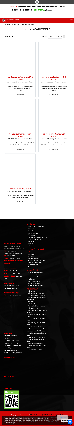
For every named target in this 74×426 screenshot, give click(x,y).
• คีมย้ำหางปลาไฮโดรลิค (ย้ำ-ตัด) (36, 306)
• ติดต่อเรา (30, 244)
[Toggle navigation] (71, 20)
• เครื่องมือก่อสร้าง (32, 308)
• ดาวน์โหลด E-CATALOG (34, 263)
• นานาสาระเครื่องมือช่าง (34, 239)
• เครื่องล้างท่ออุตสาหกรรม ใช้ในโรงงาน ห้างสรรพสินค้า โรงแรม (36, 330)
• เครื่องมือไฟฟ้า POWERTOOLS (36, 293)
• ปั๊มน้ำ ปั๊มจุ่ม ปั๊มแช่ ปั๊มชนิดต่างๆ (36, 327)
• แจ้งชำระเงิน (30, 279)
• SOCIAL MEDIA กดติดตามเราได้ (36, 227)
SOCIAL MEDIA (8, 333)
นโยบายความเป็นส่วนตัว (43, 420)
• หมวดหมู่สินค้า (31, 254)
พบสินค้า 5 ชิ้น (9, 37)
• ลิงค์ (28, 246)
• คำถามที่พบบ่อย (31, 235)
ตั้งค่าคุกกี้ (56, 420)
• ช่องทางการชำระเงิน (33, 277)
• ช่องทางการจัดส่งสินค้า (34, 281)
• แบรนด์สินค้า (31, 256)
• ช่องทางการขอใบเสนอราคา (35, 273)
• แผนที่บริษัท (30, 242)
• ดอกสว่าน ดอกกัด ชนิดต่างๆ (35, 344)
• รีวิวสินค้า (30, 267)
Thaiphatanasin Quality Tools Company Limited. (46, 415)
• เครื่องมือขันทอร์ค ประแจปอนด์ (36, 296)
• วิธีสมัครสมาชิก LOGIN (33, 283)
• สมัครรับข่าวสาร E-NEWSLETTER (37, 237)
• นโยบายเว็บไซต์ (31, 231)
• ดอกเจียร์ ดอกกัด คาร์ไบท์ (34, 350)
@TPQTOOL (16, 350)
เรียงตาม (45, 37)
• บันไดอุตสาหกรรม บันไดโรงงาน (36, 337)
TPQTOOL (15, 343)
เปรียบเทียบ (21, 95)
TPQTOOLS (14, 336)
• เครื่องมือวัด (30, 302)
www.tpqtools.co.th (16, 353)
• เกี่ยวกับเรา (30, 229)
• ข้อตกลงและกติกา (32, 233)
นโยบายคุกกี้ (11, 422)
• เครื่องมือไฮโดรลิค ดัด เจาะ (35, 304)
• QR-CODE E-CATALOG (34, 265)
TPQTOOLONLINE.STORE (11, 341)
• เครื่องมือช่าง (31, 291)
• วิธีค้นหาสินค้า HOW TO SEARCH (36, 261)
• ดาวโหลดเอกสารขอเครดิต (34, 285)
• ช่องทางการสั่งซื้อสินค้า (34, 275)
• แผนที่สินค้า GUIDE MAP (34, 258)
